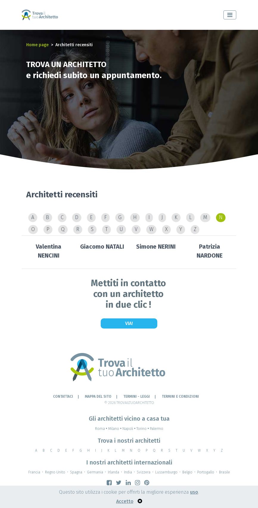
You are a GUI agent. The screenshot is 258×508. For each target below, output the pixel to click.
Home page (37, 44)
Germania (95, 472)
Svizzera (143, 472)
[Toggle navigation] (229, 14)
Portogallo (205, 472)
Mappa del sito (98, 396)
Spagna (76, 472)
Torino (143, 429)
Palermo (156, 429)
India (128, 472)
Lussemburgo (166, 472)
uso (194, 492)
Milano (115, 429)
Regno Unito (55, 472)
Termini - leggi (136, 396)
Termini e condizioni (180, 396)
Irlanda (113, 472)
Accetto (124, 501)
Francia (34, 472)
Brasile (224, 472)
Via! (129, 323)
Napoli (129, 429)
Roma (101, 429)
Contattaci (63, 396)
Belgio (187, 472)
